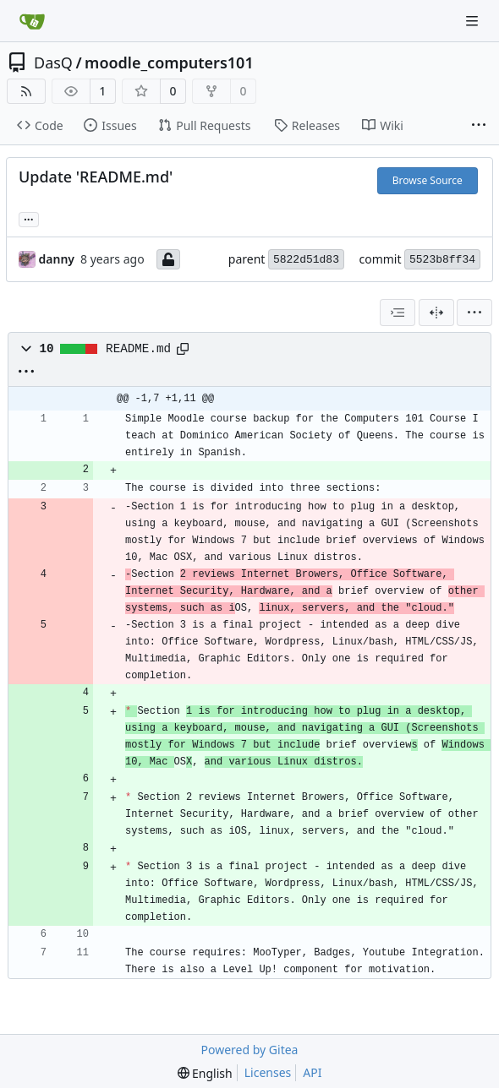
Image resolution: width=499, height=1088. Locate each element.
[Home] (32, 21)
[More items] (478, 125)
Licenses (268, 1072)
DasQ (53, 62)
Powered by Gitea (250, 1050)
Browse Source (427, 180)
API (312, 1072)
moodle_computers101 (169, 62)
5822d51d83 (306, 259)
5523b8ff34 (442, 259)
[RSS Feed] (26, 91)
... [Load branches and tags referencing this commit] (29, 218)
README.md (138, 349)
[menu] (474, 312)
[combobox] (397, 312)
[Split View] (436, 312)
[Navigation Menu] (474, 21)
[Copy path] (183, 349)
